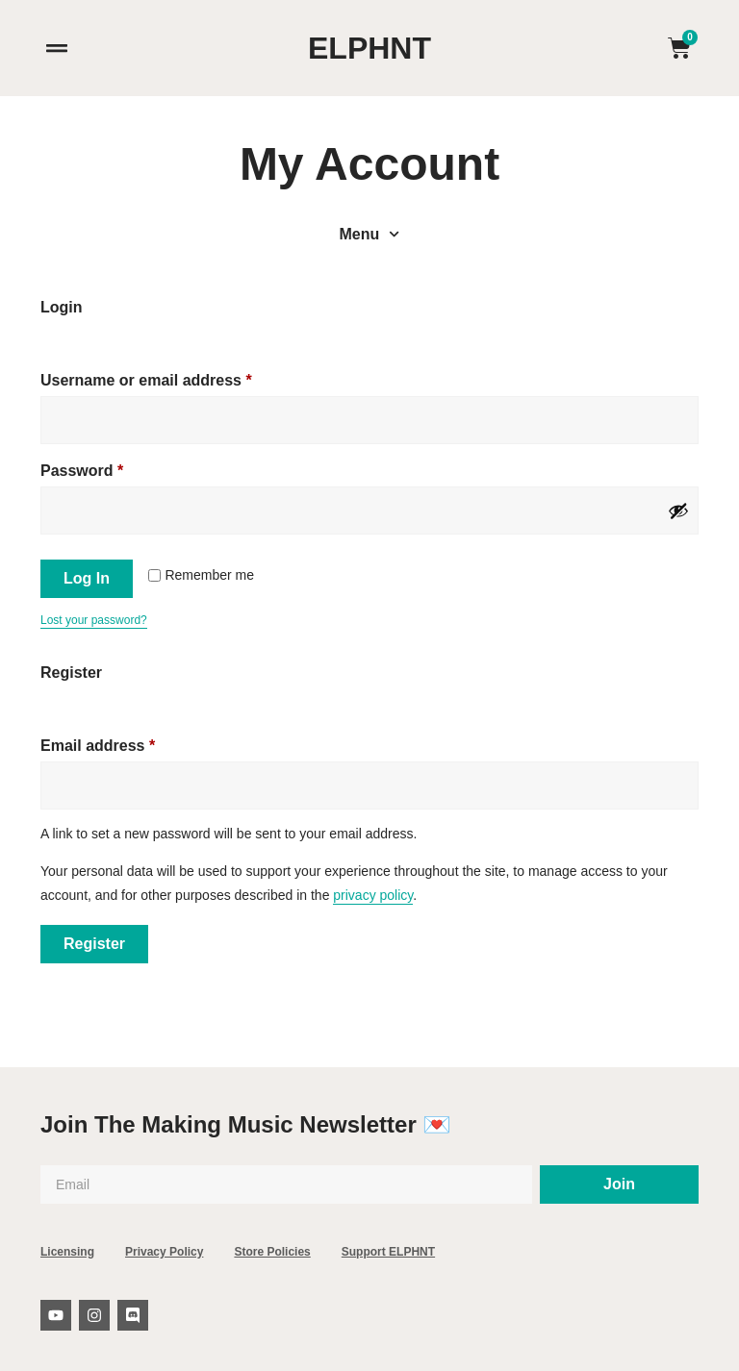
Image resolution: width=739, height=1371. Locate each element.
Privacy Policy (164, 1252)
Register (94, 943)
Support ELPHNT (388, 1252)
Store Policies (272, 1252)
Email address (130, 742)
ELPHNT (369, 48)
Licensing (67, 1252)
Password (115, 467)
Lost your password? (93, 620)
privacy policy (373, 895)
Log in (87, 578)
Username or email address (179, 376)
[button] (56, 48)
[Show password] (678, 510)
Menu (370, 234)
